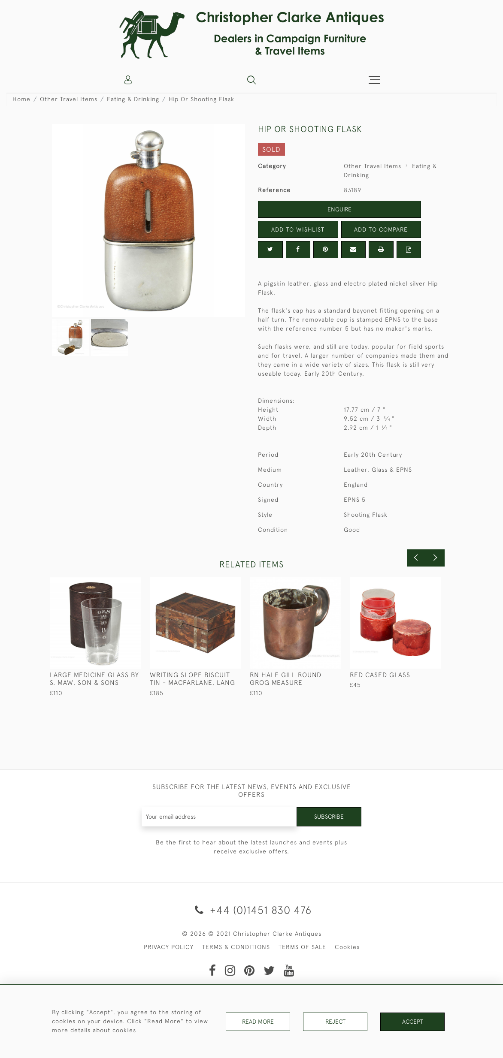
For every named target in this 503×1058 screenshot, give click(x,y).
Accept (413, 1021)
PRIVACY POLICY (169, 946)
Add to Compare (381, 229)
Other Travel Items (68, 99)
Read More (258, 1021)
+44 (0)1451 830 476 (252, 910)
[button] (251, 79)
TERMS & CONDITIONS (236, 946)
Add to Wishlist (297, 229)
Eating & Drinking (133, 99)
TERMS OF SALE (302, 946)
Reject (335, 1021)
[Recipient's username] (219, 816)
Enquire (339, 209)
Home (21, 99)
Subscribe (329, 816)
